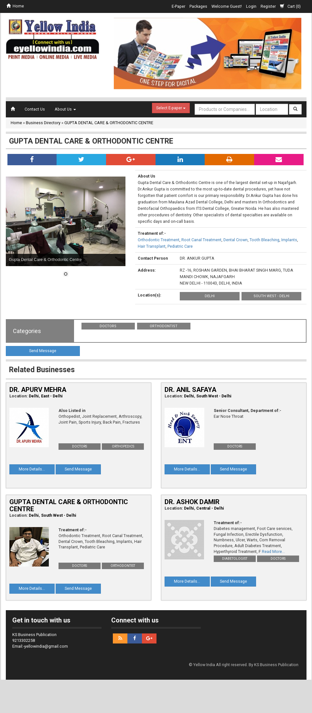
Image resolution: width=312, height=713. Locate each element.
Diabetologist (234, 558)
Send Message (42, 350)
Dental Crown (235, 239)
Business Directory (43, 122)
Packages (198, 6)
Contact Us (35, 109)
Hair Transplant (152, 246)
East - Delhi (52, 396)
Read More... (273, 551)
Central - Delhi (210, 508)
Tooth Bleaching (264, 239)
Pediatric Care (180, 246)
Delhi (210, 296)
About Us (65, 109)
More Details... (32, 469)
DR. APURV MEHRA (37, 390)
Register (268, 6)
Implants (289, 239)
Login (251, 6)
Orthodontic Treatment (158, 239)
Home (15, 6)
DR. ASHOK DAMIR (192, 502)
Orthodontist (164, 326)
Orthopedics (123, 446)
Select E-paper (171, 107)
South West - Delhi (271, 296)
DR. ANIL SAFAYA (190, 390)
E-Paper (178, 6)
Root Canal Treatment (201, 239)
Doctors (108, 326)
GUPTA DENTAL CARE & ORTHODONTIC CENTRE (108, 122)
